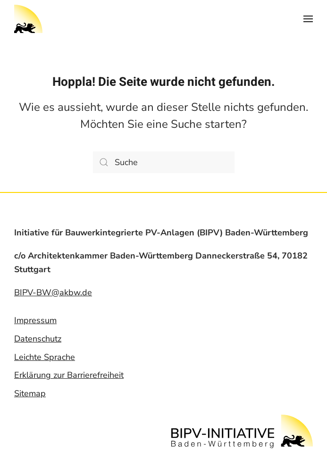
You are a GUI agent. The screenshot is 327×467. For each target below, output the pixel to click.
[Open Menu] (308, 19)
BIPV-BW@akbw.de (53, 292)
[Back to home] (28, 19)
